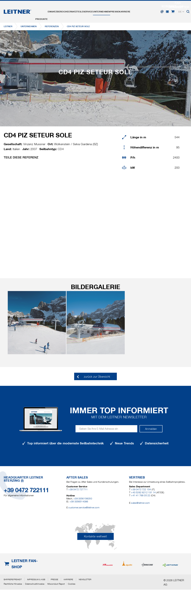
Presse (130, 9)
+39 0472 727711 (78, 489)
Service (98, 9)
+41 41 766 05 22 (140, 495)
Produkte (43, 9)
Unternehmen (114, 9)
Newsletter (85, 579)
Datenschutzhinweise (34, 584)
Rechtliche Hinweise (13, 584)
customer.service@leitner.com (83, 507)
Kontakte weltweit (95, 536)
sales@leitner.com (140, 502)
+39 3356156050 (82, 498)
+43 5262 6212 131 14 (143, 492)
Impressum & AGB (36, 579)
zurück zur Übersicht (97, 376)
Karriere (144, 9)
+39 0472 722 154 (141, 489)
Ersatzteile (83, 9)
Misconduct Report (56, 584)
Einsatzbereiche (62, 9)
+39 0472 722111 (26, 490)
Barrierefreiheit (13, 579)
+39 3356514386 (79, 501)
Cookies (71, 584)
